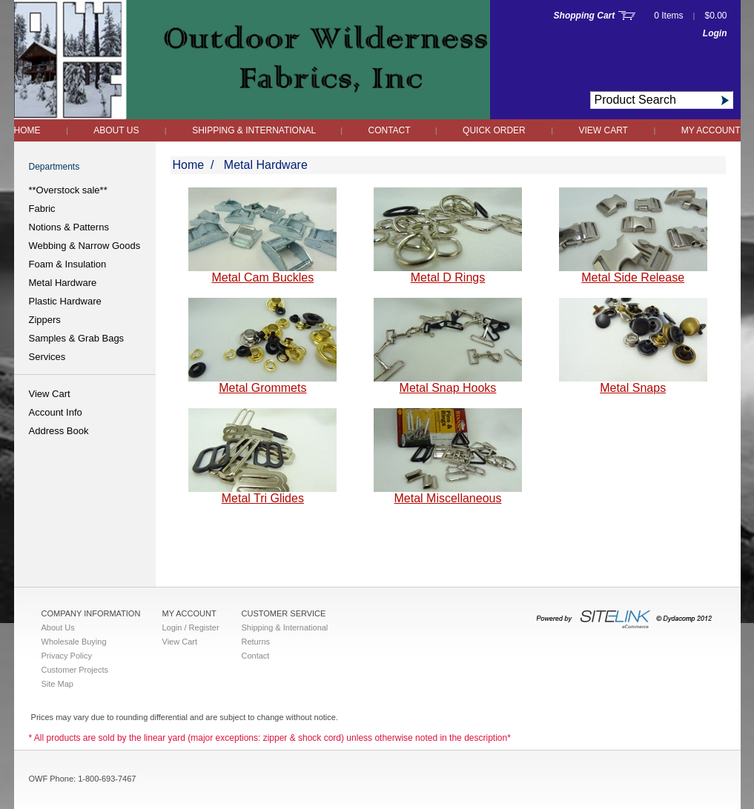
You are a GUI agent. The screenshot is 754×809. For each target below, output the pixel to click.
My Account (711, 130)
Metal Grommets (262, 388)
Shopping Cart (584, 15)
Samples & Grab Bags (77, 338)
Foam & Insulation (68, 264)
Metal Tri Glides (263, 498)
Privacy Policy (67, 655)
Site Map (57, 683)
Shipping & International (255, 130)
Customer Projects (75, 669)
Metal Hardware (63, 282)
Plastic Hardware (65, 301)
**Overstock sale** (68, 190)
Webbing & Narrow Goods (85, 245)
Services (47, 356)
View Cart (603, 130)
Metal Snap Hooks (448, 388)
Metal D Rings (448, 277)
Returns (256, 641)
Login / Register (190, 627)
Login (715, 33)
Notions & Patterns (69, 227)
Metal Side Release (632, 277)
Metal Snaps (633, 388)
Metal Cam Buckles (262, 277)
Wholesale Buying (74, 641)
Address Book (59, 430)
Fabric (42, 208)
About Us (116, 130)
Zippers (45, 319)
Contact (390, 130)
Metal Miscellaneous (448, 498)
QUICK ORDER (494, 130)
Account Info (55, 412)
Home (27, 130)
